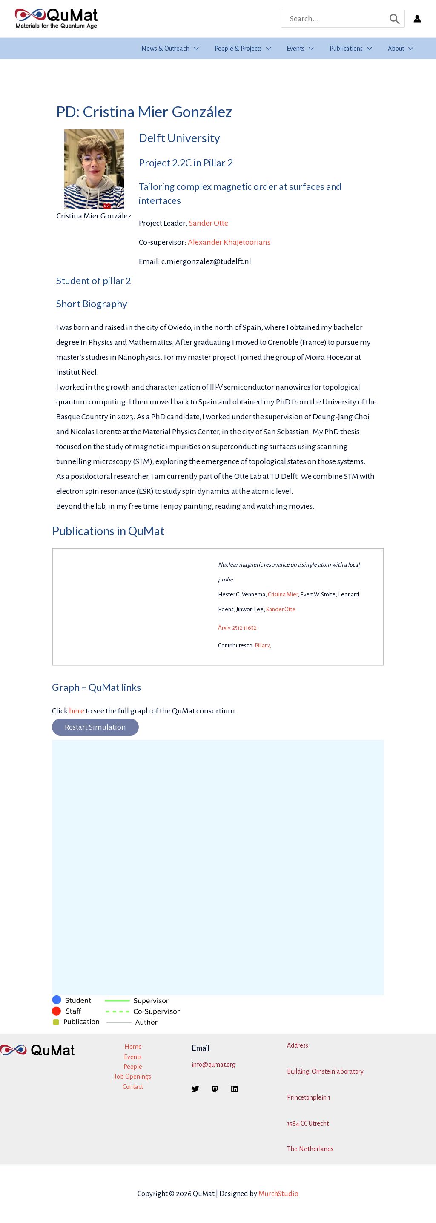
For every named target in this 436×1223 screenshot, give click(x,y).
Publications (83, 531)
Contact (133, 1086)
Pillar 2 (262, 645)
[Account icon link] (417, 19)
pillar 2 (117, 280)
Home (133, 1046)
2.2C (182, 163)
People (132, 1066)
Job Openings (133, 1076)
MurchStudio (278, 1194)
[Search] (395, 18)
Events (133, 1057)
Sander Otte (208, 223)
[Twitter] (195, 1089)
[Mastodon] (215, 1089)
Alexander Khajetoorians (229, 242)
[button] (203, 48)
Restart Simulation (95, 727)
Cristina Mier (283, 594)
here (76, 711)
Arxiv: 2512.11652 (237, 627)
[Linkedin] (234, 1089)
